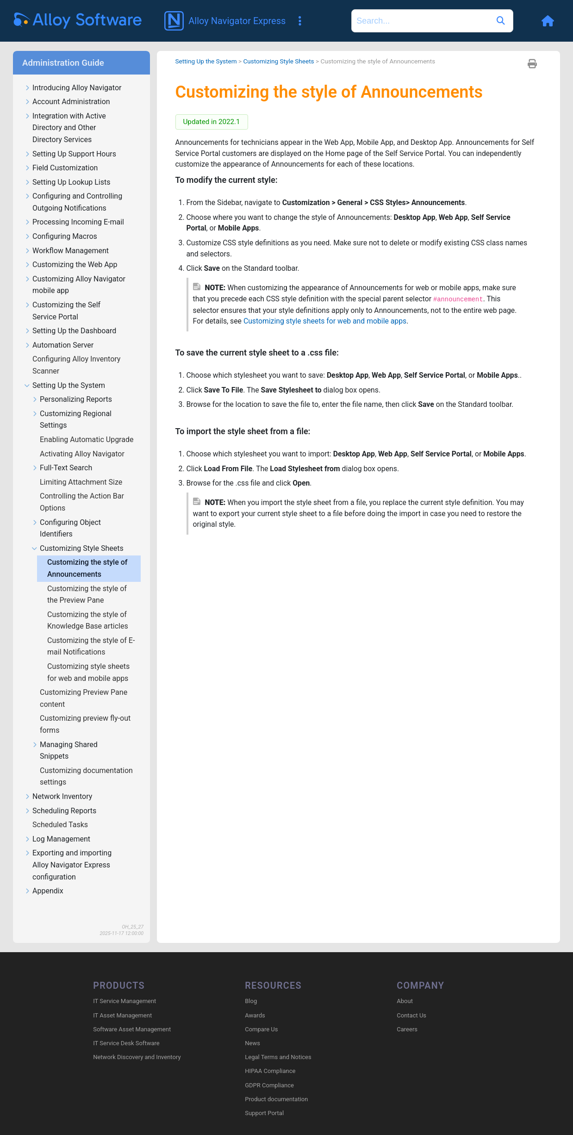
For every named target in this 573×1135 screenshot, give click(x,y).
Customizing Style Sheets (77, 535)
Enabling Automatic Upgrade (87, 426)
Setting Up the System (64, 372)
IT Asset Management (122, 1001)
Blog (251, 988)
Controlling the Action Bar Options (82, 488)
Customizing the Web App (71, 251)
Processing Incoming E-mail (74, 209)
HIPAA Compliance (270, 1057)
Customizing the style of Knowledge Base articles (88, 607)
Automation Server (58, 332)
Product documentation (276, 1085)
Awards (255, 1001)
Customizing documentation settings (86, 763)
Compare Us (261, 1015)
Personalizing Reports (71, 386)
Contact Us (411, 1001)
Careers (407, 1015)
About (405, 988)
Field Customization (61, 155)
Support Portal (264, 1100)
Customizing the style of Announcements (87, 554)
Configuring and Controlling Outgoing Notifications (73, 189)
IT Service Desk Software (126, 1030)
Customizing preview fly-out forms (85, 710)
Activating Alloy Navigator (83, 440)
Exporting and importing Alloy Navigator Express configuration (68, 852)
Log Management (57, 826)
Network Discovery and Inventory (137, 1044)
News (252, 1030)
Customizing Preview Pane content (83, 684)
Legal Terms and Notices (278, 1044)
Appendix (43, 878)
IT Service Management (124, 988)
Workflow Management (66, 238)
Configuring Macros (60, 223)
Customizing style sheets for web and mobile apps (88, 659)
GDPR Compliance (269, 1071)
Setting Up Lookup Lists (67, 169)
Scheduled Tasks (61, 811)
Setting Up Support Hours (70, 141)
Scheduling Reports (60, 798)
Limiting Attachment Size (82, 468)
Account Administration (67, 88)
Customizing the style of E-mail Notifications (91, 633)
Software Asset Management (132, 1015)
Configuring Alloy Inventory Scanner (76, 351)
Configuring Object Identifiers (66, 515)
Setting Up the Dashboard (70, 318)
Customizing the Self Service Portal (62, 298)
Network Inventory (58, 783)
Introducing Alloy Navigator (72, 75)
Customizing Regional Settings (71, 406)
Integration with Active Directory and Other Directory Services (65, 115)
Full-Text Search (61, 455)
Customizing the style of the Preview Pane (87, 581)
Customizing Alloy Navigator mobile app (74, 272)
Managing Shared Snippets (64, 737)
